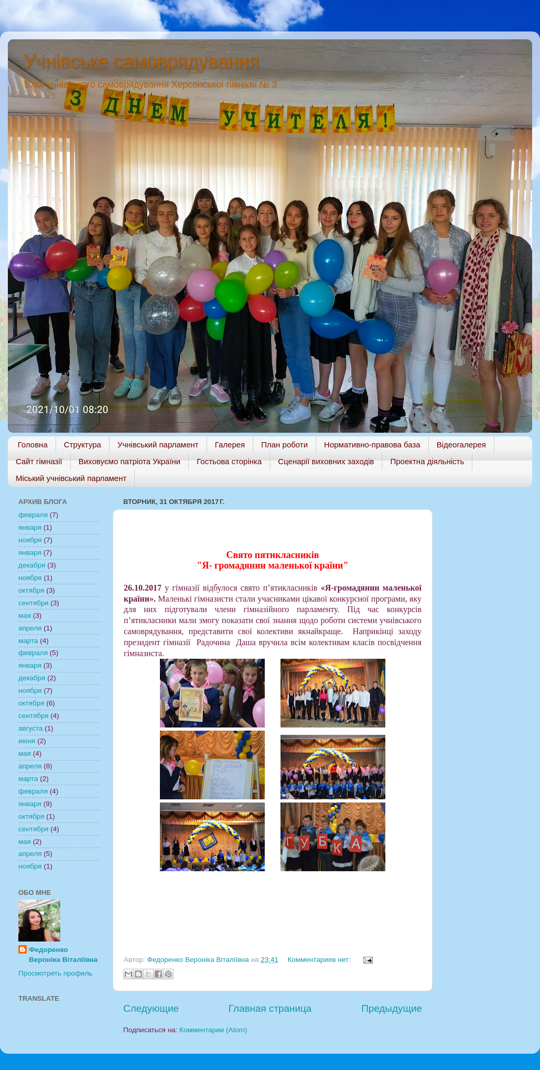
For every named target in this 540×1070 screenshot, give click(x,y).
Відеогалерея (461, 444)
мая (24, 615)
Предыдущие (391, 1008)
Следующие (151, 1008)
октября (31, 590)
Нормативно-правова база (372, 444)
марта (28, 641)
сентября (33, 603)
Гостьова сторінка (229, 461)
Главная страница (270, 1008)
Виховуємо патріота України (130, 461)
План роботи (284, 444)
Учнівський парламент (158, 444)
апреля (30, 628)
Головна (33, 444)
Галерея (230, 444)
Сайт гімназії (39, 461)
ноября (30, 540)
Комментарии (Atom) (213, 1030)
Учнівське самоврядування (141, 61)
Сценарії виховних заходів (326, 461)
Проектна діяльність (427, 461)
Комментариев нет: (319, 960)
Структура (82, 444)
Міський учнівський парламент (71, 478)
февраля (33, 515)
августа (30, 728)
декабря (32, 565)
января (29, 527)
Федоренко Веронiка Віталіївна (63, 955)
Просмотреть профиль (55, 973)
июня (26, 741)
